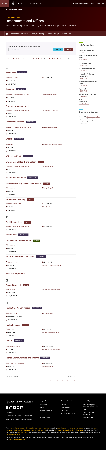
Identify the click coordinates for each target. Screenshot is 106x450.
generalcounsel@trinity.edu (52, 289)
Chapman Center (12, 77)
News (41, 414)
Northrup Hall (11, 188)
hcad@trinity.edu (49, 313)
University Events (44, 417)
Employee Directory (37, 34)
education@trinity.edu (50, 95)
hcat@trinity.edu (49, 366)
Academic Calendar (67, 401)
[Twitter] (14, 408)
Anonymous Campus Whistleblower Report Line (90, 405)
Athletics (63, 404)
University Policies (88, 418)
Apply (92, 3)
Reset (69, 49)
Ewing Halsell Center (13, 346)
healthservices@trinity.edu (52, 332)
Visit (98, 3)
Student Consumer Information (88, 413)
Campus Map (66, 34)
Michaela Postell (23, 432)
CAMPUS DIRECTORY (16, 10)
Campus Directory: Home (7, 33)
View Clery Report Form (13, 434)
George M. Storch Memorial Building (18, 95)
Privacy (85, 409)
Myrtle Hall (10, 329)
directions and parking (93, 117)
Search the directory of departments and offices (24, 46)
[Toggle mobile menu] (4, 3)
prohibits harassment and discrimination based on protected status (30, 428)
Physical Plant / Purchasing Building (18, 110)
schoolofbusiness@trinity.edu (53, 265)
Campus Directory (44, 401)
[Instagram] (11, 408)
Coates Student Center (14, 204)
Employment (43, 404)
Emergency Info (65, 407)
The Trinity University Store (69, 414)
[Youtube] (18, 408)
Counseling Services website (16, 439)
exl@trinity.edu (48, 207)
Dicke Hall (10, 144)
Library (41, 407)
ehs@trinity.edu (48, 166)
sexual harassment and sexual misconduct (70, 428)
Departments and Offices (19, 34)
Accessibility (86, 401)
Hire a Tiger (64, 411)
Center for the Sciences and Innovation (19, 127)
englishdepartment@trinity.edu (53, 144)
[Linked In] (22, 408)
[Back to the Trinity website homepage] (6, 10)
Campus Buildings (53, 34)
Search (58, 49)
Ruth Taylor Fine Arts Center (15, 363)
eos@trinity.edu (48, 188)
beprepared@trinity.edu (51, 110)
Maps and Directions (45, 411)
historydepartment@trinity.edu (53, 349)
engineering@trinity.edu (51, 127)
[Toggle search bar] (103, 3)
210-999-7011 (10, 412)
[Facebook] (7, 408)
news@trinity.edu (84, 104)
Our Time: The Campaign (80, 3)
